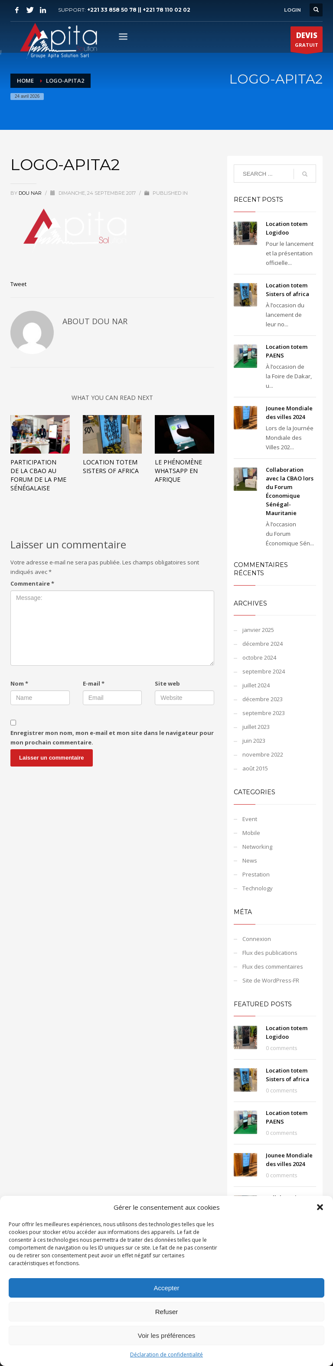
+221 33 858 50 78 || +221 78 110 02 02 (138, 9)
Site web (167, 683)
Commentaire (32, 583)
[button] (320, 1207)
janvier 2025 (258, 630)
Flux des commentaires (272, 966)
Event (249, 819)
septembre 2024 (263, 671)
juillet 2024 (256, 685)
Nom (19, 683)
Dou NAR (31, 193)
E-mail (93, 683)
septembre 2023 (263, 713)
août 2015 (255, 768)
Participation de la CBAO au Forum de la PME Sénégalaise (38, 475)
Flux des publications (269, 953)
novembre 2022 (262, 754)
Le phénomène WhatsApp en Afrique (178, 470)
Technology (257, 888)
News (249, 860)
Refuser (166, 1311)
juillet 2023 (256, 727)
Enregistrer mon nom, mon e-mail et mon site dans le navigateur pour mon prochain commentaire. (112, 737)
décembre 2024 (262, 644)
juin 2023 (253, 740)
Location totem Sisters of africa (111, 466)
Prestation (256, 874)
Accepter (166, 1288)
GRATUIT (307, 41)
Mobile (251, 833)
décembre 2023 (262, 699)
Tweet (18, 284)
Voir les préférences (167, 1335)
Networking (257, 847)
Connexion (256, 939)
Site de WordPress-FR (270, 980)
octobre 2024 (259, 657)
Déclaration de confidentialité (166, 1354)
